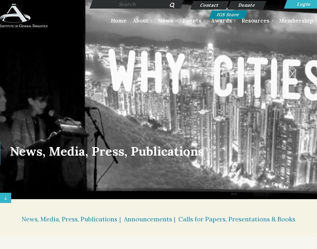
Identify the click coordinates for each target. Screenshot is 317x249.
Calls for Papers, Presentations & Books (236, 219)
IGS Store (228, 14)
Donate (247, 5)
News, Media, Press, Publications (69, 219)
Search (169, 5)
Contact (209, 5)
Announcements (148, 219)
